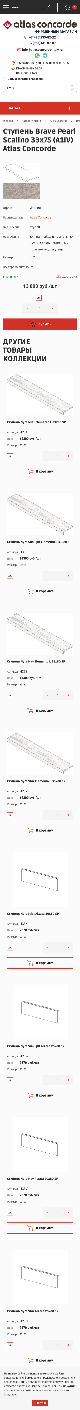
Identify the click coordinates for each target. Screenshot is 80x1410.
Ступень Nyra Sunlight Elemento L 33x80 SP (39, 542)
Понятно (40, 1402)
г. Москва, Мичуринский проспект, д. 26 (43, 62)
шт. (39, 297)
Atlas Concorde (58, 120)
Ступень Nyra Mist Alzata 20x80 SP (33, 914)
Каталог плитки (31, 120)
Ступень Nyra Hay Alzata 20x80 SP (32, 1179)
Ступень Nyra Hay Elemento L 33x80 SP (36, 661)
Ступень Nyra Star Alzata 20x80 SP (32, 1311)
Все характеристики (16, 267)
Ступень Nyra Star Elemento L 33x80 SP (36, 781)
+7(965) (42, 43)
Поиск (72, 87)
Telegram (45, 56)
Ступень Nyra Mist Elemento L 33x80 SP (36, 422)
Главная (8, 120)
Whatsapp (37, 56)
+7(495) (42, 37)
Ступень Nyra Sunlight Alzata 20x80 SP (35, 1046)
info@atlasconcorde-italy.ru (42, 49)
